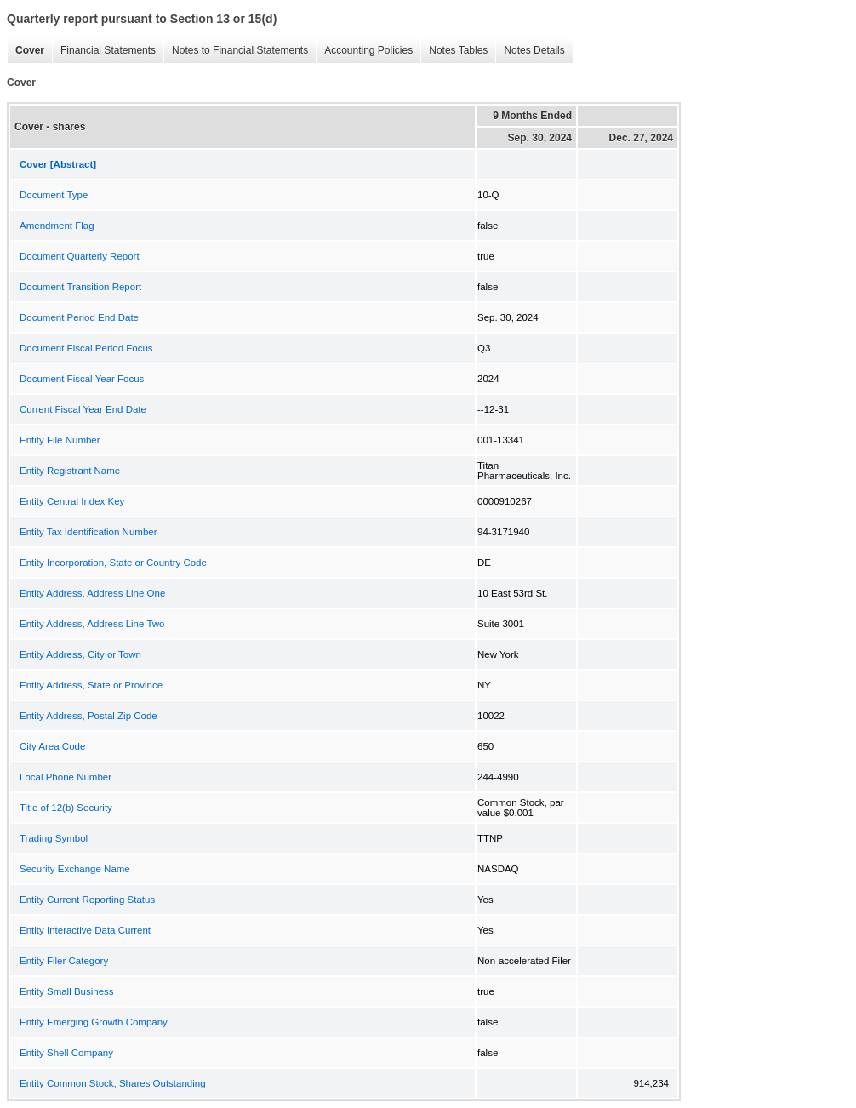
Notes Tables (454, 50)
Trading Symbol (54, 838)
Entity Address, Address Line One (92, 593)
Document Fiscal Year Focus (82, 379)
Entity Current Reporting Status (87, 899)
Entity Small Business (67, 991)
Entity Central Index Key (72, 501)
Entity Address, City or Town (80, 654)
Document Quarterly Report (80, 256)
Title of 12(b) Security (66, 807)
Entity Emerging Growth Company (94, 1022)
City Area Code (52, 746)
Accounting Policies (364, 50)
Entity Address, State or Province (91, 685)
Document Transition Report (80, 287)
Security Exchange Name (75, 869)
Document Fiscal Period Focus (86, 348)
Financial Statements (104, 50)
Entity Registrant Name (70, 470)
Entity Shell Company (66, 1053)
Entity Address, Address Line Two (92, 624)
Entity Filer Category (64, 961)
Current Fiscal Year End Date (83, 409)
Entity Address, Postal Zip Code (88, 716)
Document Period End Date (79, 317)
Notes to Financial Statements (235, 50)
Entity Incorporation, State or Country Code (113, 562)
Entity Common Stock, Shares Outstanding (113, 1083)
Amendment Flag (57, 225)
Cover (25, 50)
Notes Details (529, 50)
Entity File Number (60, 440)
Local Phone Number (65, 777)
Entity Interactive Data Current (85, 930)
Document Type (54, 195)
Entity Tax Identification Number (88, 532)
